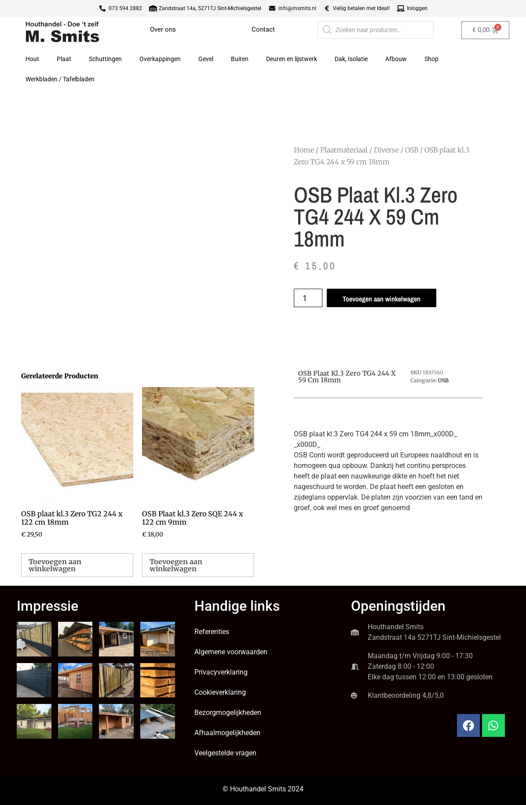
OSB (411, 149)
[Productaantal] (308, 298)
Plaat (64, 58)
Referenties (211, 631)
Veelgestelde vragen (225, 753)
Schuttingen (105, 58)
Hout (32, 58)
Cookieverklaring (220, 692)
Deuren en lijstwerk (291, 58)
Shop (431, 58)
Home (304, 149)
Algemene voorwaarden (230, 652)
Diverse (386, 149)
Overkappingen (160, 58)
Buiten (239, 58)
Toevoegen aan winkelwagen (381, 299)
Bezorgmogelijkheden (227, 712)
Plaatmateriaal (344, 149)
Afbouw (396, 58)
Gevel (205, 58)
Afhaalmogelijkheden (227, 733)
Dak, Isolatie (351, 58)
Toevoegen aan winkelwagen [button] (55, 565)
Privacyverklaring (221, 672)
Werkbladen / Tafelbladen (60, 79)
